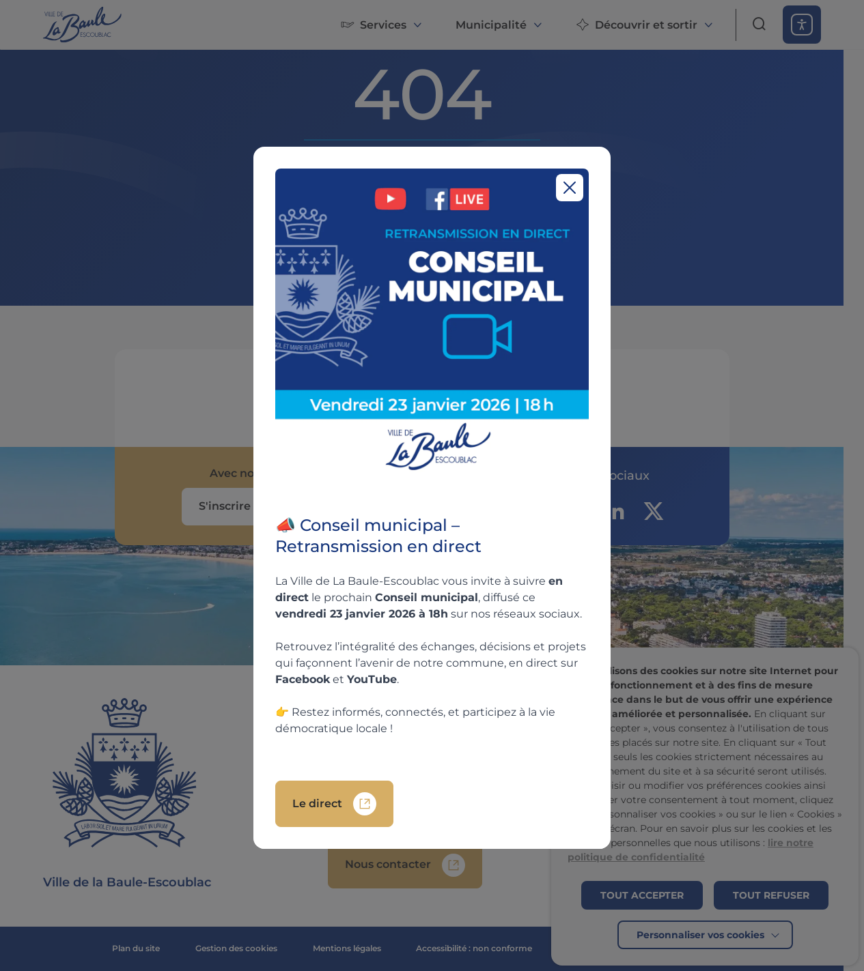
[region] (432, 498)
